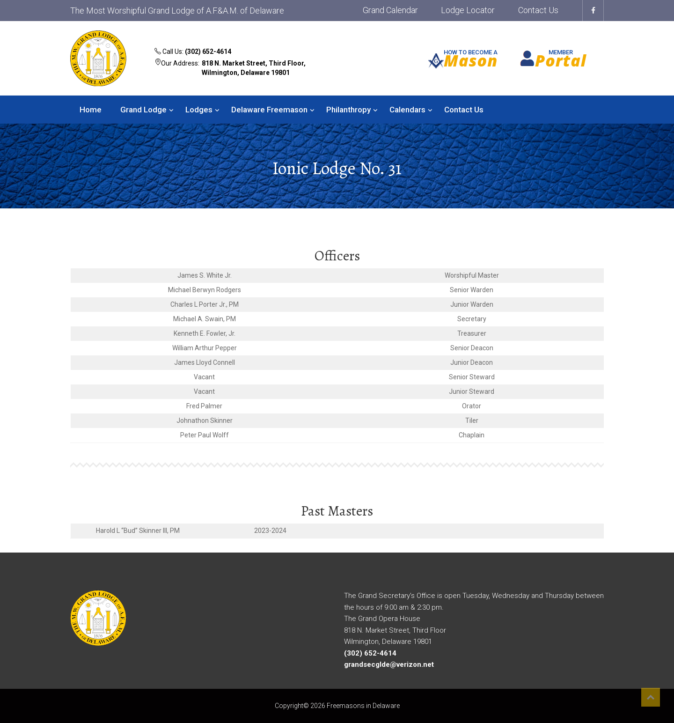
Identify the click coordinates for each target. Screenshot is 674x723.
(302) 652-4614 (208, 51)
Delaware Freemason (269, 109)
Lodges (198, 109)
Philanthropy (348, 109)
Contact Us (538, 10)
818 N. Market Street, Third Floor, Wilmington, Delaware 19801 (254, 67)
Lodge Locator (468, 10)
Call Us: (192, 51)
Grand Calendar (390, 10)
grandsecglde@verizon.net (389, 664)
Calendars (407, 109)
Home (91, 109)
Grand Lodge (143, 109)
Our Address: (236, 69)
